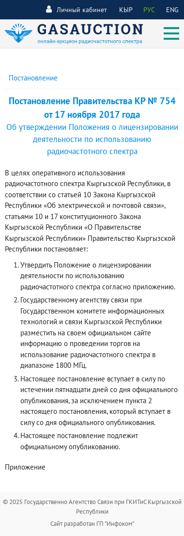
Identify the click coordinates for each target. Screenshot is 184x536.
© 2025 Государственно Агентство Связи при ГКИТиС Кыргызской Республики (92, 507)
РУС (149, 9)
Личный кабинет (76, 9)
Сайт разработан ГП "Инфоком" (92, 524)
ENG (172, 9)
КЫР (126, 9)
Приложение (25, 467)
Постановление (33, 77)
